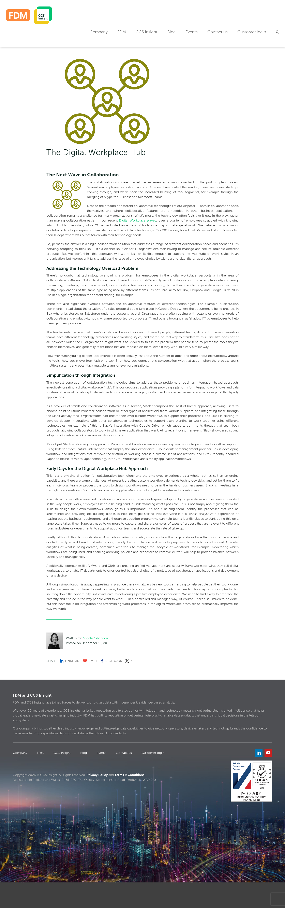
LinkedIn (69, 661)
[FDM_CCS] (29, 8)
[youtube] (268, 753)
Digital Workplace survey (137, 220)
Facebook (111, 661)
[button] (277, 32)
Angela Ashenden (95, 638)
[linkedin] (258, 753)
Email (90, 661)
